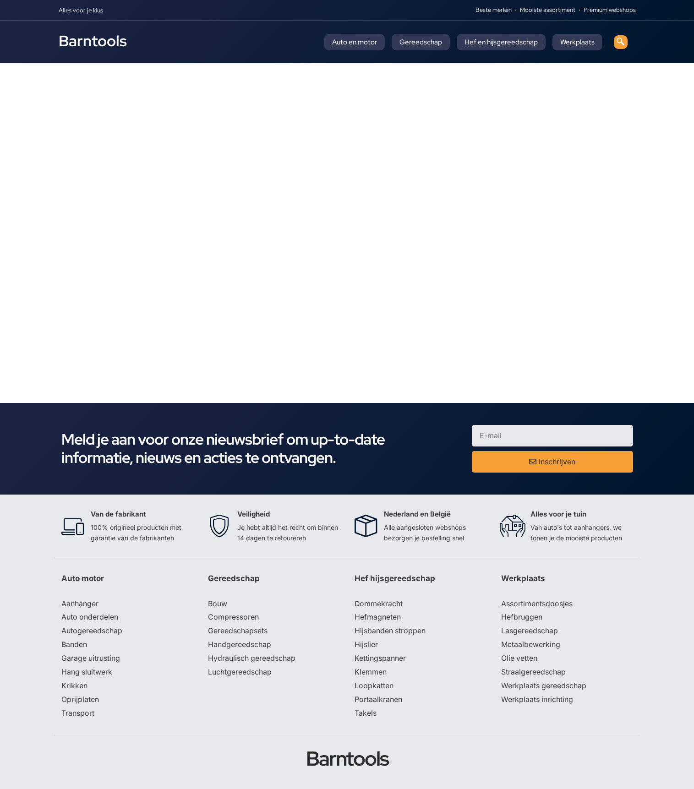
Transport (77, 713)
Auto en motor (354, 42)
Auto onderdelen (90, 617)
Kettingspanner (380, 659)
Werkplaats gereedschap (544, 686)
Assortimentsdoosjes (537, 604)
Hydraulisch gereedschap (252, 659)
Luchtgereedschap (240, 672)
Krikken (74, 686)
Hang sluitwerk (87, 672)
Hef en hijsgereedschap (501, 42)
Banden (74, 645)
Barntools (93, 41)
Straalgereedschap (533, 672)
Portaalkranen (378, 700)
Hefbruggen (521, 617)
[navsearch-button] (621, 42)
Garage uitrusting (90, 659)
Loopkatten (374, 686)
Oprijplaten (80, 700)
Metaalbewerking (530, 645)
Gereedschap (420, 42)
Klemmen (371, 672)
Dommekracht (379, 604)
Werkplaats (577, 42)
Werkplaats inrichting (537, 700)
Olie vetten (519, 659)
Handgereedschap (239, 645)
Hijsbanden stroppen (390, 631)
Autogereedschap (91, 631)
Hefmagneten (378, 617)
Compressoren (233, 617)
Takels (366, 713)
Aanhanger (79, 604)
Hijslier (366, 645)
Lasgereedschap (529, 631)
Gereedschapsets (238, 631)
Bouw (217, 604)
